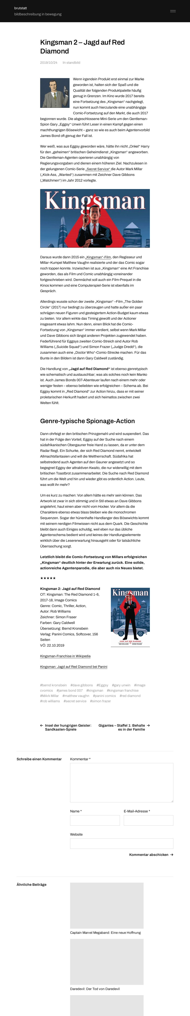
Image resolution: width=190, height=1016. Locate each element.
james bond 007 (71, 690)
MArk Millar (50, 696)
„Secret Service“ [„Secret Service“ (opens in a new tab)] (98, 169)
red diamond (133, 696)
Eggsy (104, 685)
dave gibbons (83, 685)
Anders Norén (163, 998)
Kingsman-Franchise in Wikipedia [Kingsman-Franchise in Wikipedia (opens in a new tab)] (66, 656)
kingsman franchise (125, 690)
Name (76, 811)
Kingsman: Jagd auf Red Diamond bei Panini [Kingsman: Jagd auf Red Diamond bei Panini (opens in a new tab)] (74, 667)
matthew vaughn (78, 696)
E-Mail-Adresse (137, 811)
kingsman (96, 690)
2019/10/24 (48, 63)
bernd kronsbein (54, 685)
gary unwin (123, 685)
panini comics (107, 696)
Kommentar (80, 759)
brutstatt (20, 8)
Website (76, 834)
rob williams (51, 701)
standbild (73, 63)
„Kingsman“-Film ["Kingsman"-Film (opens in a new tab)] (98, 257)
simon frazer (102, 701)
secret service (77, 701)
